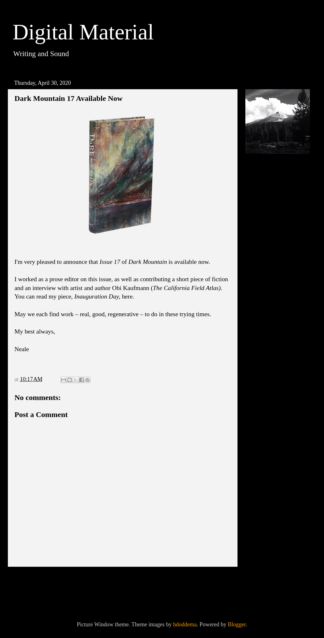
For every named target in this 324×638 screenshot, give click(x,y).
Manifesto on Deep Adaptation (281, 288)
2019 (260, 319)
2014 (260, 375)
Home (124, 580)
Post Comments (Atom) (72, 597)
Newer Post (32, 580)
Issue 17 (110, 261)
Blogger (237, 624)
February (271, 305)
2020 (260, 237)
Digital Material (83, 32)
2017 (260, 342)
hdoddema (185, 624)
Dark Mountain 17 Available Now (280, 270)
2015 (260, 364)
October (270, 246)
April (267, 257)
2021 (260, 226)
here (127, 296)
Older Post (214, 580)
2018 (260, 331)
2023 (260, 215)
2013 (260, 386)
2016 (260, 353)
